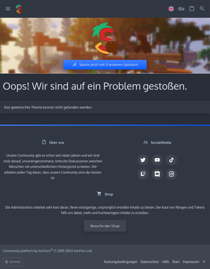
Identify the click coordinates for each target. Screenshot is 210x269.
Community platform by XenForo (47, 251)
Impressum (191, 262)
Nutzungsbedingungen (120, 262)
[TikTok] (171, 159)
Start (175, 262)
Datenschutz (150, 262)
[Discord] (157, 174)
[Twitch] (143, 174)
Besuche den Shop (105, 226)
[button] (8, 9)
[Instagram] (171, 174)
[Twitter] (143, 159)
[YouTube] (157, 159)
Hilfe (165, 262)
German (13, 262)
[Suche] (202, 9)
